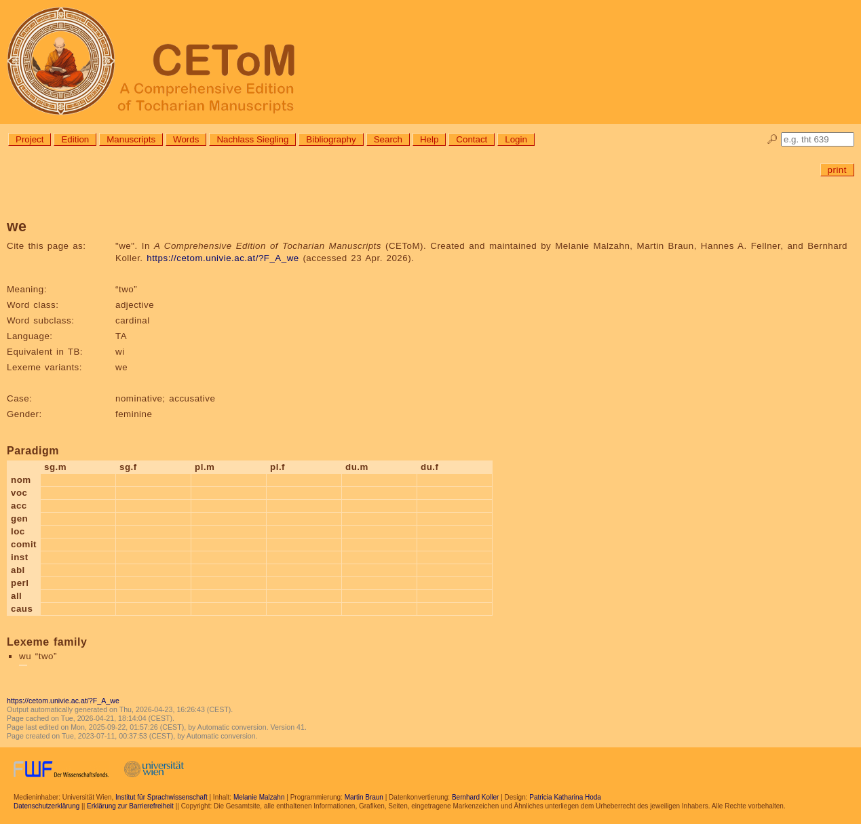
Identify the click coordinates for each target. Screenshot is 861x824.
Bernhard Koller (475, 797)
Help (429, 139)
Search (388, 139)
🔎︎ (772, 139)
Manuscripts (131, 139)
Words (186, 139)
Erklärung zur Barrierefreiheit (130, 806)
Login (516, 139)
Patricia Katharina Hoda (565, 797)
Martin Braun (364, 797)
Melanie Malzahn (259, 797)
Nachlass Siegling (252, 139)
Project (29, 139)
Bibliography (331, 139)
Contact (471, 139)
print (837, 170)
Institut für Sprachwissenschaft (161, 797)
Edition (75, 139)
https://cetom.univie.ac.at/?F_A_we (223, 258)
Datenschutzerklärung (46, 806)
